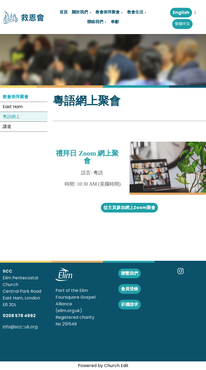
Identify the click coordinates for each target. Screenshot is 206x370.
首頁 (64, 12)
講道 (7, 126)
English (181, 12)
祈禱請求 (129, 304)
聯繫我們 (129, 273)
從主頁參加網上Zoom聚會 (129, 207)
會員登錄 (129, 289)
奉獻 (115, 21)
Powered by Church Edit (103, 365)
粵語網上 (11, 116)
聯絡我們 (95, 21)
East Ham (13, 107)
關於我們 (80, 12)
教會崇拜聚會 (107, 12)
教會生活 (135, 12)
